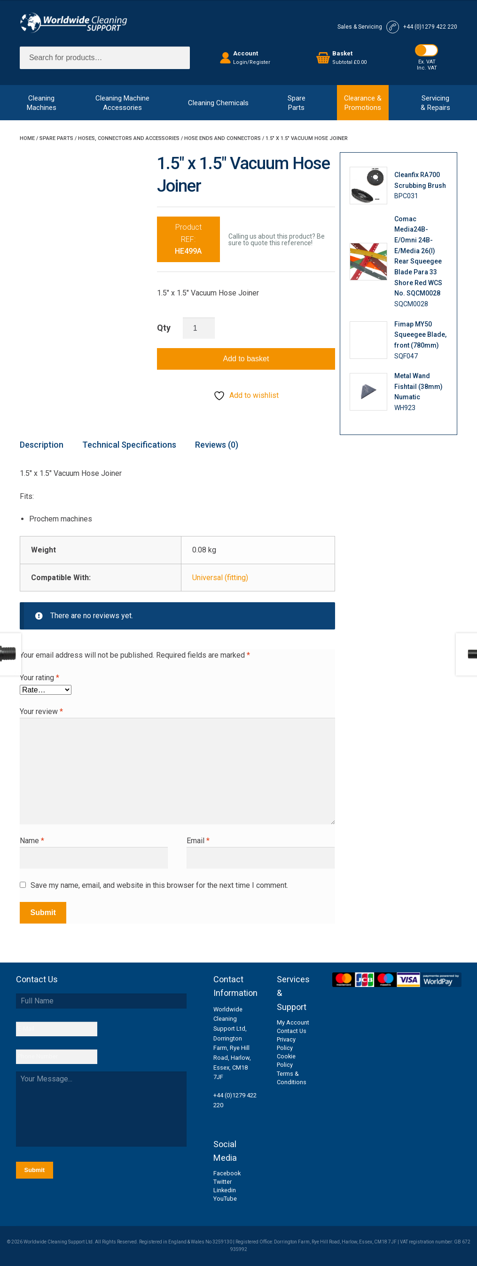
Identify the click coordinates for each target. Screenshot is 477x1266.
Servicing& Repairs (435, 103)
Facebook (227, 1173)
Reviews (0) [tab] (216, 445)
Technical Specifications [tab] (129, 445)
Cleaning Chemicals (218, 103)
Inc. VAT (427, 68)
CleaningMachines (41, 103)
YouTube (225, 1198)
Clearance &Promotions (363, 103)
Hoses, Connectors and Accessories (129, 138)
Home (27, 138)
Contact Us (291, 1030)
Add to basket (246, 359)
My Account (293, 1022)
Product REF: (188, 239)
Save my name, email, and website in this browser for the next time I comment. (159, 885)
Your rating (39, 677)
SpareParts (296, 103)
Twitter (222, 1181)
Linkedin (224, 1190)
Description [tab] (41, 445)
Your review (41, 711)
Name (32, 840)
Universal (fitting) (220, 577)
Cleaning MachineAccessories (122, 103)
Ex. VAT (427, 62)
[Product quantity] (199, 328)
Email (198, 840)
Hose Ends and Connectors (222, 138)
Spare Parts (56, 138)
